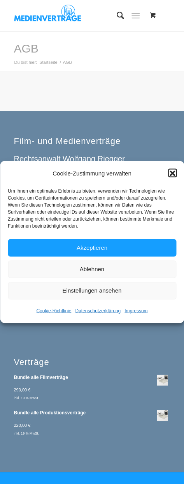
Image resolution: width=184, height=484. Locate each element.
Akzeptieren (92, 252)
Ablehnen (92, 273)
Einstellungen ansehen (92, 294)
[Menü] (135, 15)
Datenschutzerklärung (98, 314)
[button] (172, 177)
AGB (26, 48)
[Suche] (116, 15)
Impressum (135, 314)
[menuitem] (116, 15)
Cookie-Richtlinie (53, 314)
